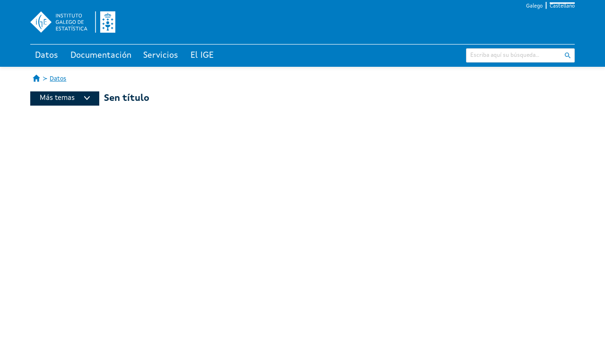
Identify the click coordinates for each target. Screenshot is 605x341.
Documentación (100, 55)
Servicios (160, 55)
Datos (46, 55)
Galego (534, 6)
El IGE (202, 55)
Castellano (562, 6)
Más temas (65, 98)
